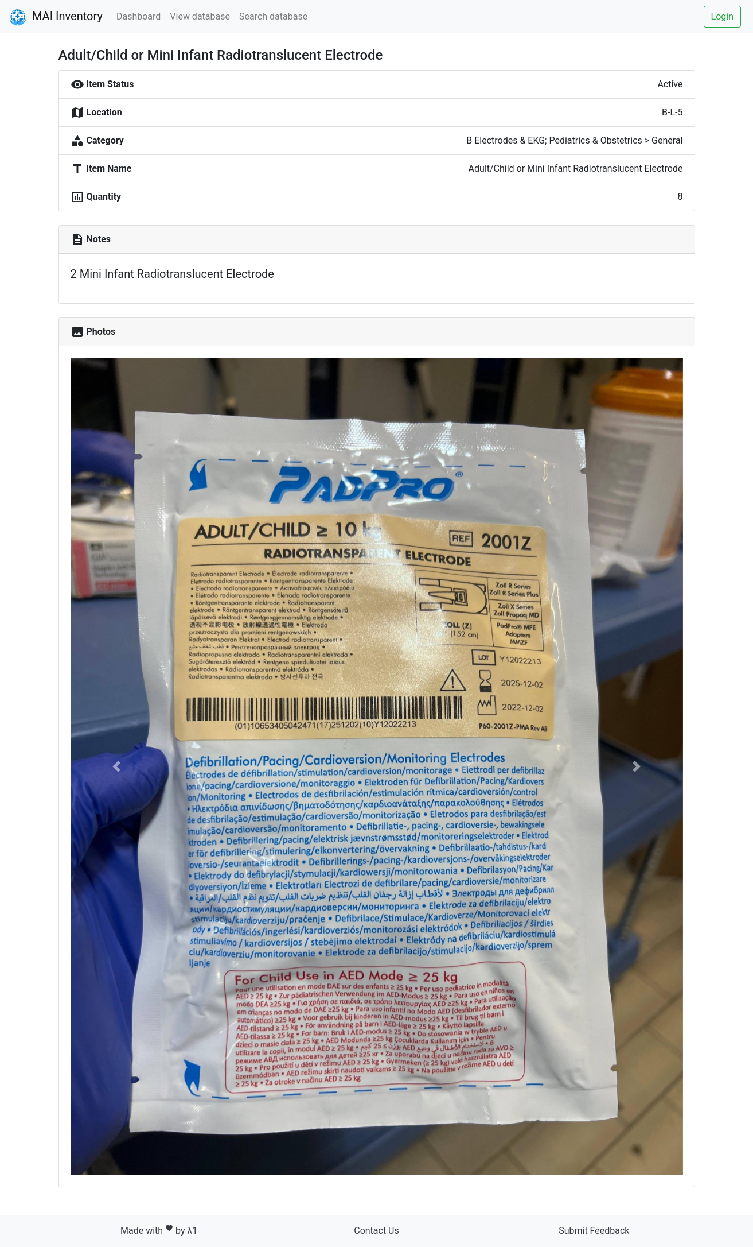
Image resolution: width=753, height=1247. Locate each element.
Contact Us (376, 1230)
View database (200, 16)
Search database (273, 16)
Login (722, 16)
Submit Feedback (594, 1230)
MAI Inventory (56, 17)
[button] (116, 766)
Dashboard (138, 16)
